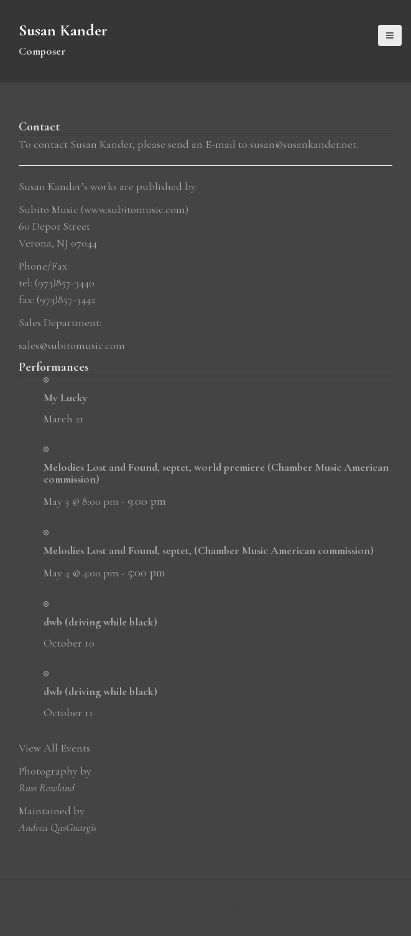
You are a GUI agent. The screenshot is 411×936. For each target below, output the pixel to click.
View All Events (54, 748)
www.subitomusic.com (134, 209)
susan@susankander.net (303, 144)
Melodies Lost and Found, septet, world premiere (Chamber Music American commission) (216, 473)
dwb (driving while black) (100, 622)
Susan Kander (63, 30)
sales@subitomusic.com (72, 345)
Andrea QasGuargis (57, 827)
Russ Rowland (47, 787)
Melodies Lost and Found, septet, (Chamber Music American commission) (209, 550)
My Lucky (66, 397)
